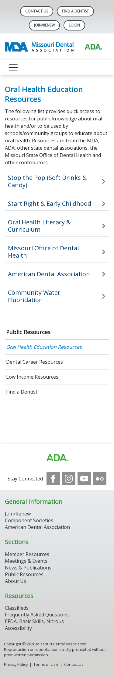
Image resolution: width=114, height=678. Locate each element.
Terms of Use (45, 664)
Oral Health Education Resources (44, 347)
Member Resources (27, 554)
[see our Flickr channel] (99, 478)
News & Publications (28, 567)
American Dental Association (37, 527)
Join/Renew (44, 25)
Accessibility (18, 628)
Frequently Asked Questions (37, 614)
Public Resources (28, 332)
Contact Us (36, 11)
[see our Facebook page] (53, 478)
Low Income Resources (32, 376)
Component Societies (29, 520)
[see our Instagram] (68, 478)
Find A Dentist (75, 11)
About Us (15, 581)
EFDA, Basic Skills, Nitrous (34, 621)
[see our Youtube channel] (84, 478)
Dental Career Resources (34, 362)
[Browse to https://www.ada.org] (57, 458)
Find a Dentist (21, 391)
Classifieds (17, 608)
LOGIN (74, 25)
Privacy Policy (16, 664)
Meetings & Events (26, 561)
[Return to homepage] (57, 47)
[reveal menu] (13, 67)
